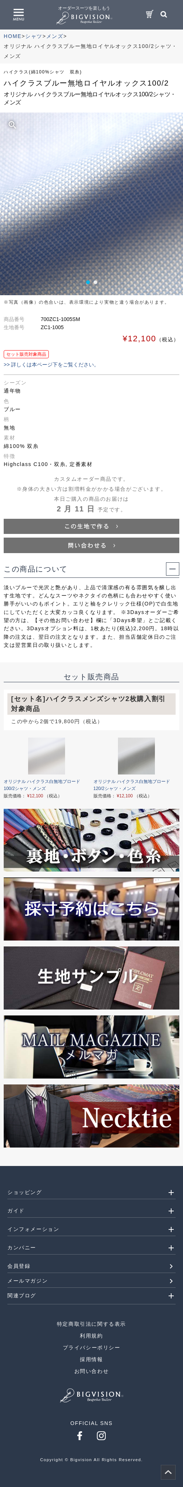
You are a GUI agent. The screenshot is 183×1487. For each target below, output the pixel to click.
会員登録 (18, 1266)
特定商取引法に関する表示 (91, 1324)
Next (170, 206)
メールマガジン (27, 1281)
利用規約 (91, 1336)
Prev (13, 206)
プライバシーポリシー (92, 1347)
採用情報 (91, 1359)
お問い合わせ (91, 1371)
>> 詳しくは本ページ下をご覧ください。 (51, 364)
